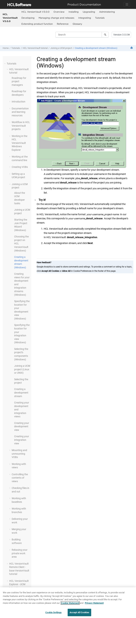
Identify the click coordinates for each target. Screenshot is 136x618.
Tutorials (99, 18)
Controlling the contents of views (20, 478)
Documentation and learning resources (20, 112)
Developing (28, 18)
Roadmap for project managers (19, 81)
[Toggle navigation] (127, 4)
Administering (107, 11)
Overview (58, 11)
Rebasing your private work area (19, 553)
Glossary (77, 24)
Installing (74, 11)
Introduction (18, 101)
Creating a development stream (21, 392)
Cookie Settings (53, 613)
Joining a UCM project (61, 48)
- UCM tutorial (19, 584)
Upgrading (89, 11)
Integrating (84, 18)
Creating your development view (21, 426)
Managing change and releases (56, 18)
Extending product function (37, 24)
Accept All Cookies (79, 613)
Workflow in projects (21, 126)
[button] (5, 64)
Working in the (19, 143)
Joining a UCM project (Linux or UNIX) (22, 369)
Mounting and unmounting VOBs (19, 454)
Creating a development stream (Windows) (96, 48)
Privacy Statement (94, 603)
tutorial (35, 48)
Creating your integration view (21, 440)
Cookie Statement (70, 603)
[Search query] (82, 34)
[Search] (105, 34)
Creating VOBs (20, 167)
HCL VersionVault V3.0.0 (10, 17)
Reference (63, 24)
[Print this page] (132, 48)
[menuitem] (35, 12)
